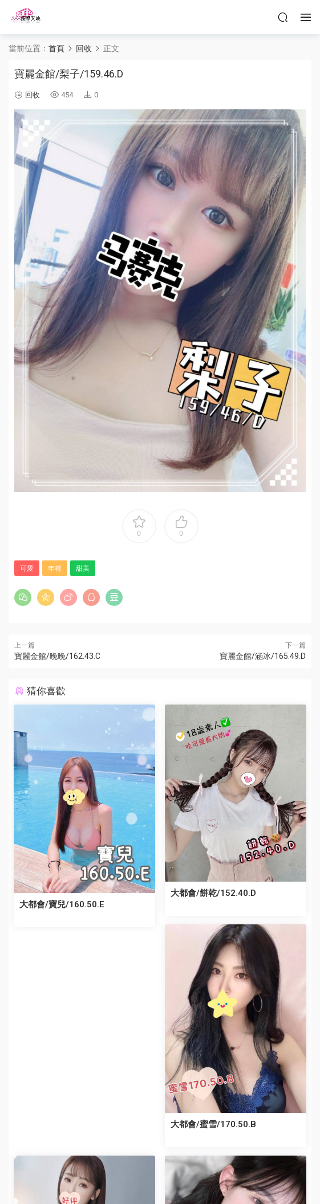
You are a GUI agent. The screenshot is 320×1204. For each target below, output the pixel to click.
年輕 (55, 568)
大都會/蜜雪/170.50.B (214, 1120)
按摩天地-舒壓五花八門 (26, 17)
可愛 (27, 568)
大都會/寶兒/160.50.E (62, 903)
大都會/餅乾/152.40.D (214, 891)
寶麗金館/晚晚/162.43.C (57, 656)
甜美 (83, 568)
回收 (32, 95)
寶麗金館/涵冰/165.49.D (263, 656)
